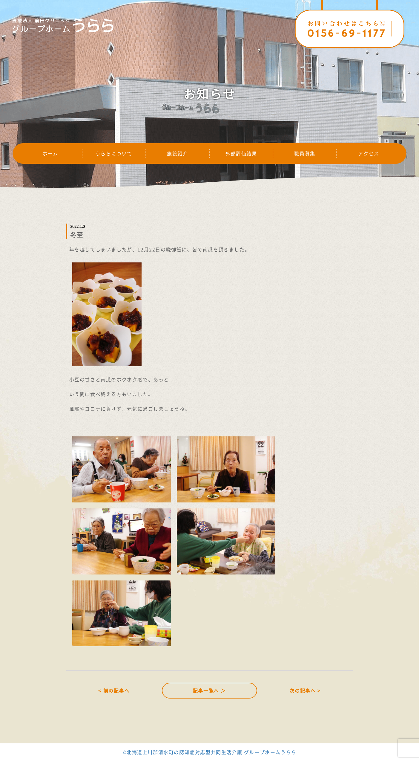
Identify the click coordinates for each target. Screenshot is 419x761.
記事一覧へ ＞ (209, 690)
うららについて (114, 153)
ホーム (50, 153)
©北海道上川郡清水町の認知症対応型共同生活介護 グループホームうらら (209, 752)
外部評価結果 (241, 153)
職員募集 (304, 153)
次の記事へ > (304, 690)
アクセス (368, 153)
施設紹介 (177, 153)
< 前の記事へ (113, 690)
